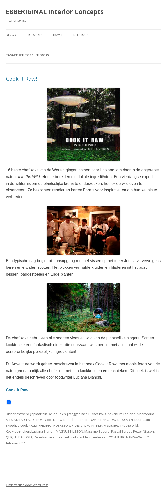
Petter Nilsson (143, 431)
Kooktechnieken (18, 431)
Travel (58, 35)
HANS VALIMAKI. (83, 425)
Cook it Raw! (21, 78)
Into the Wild (129, 425)
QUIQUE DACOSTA (19, 437)
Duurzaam (142, 419)
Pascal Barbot (121, 431)
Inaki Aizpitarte (107, 425)
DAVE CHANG (99, 419)
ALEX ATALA (14, 419)
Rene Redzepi (44, 437)
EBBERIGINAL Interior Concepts (55, 11)
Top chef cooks (67, 437)
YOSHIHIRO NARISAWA (125, 437)
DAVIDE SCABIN (122, 419)
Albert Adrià (145, 414)
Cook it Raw (53, 419)
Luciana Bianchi (42, 431)
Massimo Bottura (97, 431)
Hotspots (34, 35)
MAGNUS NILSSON (69, 431)
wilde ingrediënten (94, 437)
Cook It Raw (17, 390)
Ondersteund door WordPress (27, 485)
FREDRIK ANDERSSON (54, 425)
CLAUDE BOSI (33, 419)
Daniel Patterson (75, 419)
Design (11, 35)
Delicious (80, 35)
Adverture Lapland (121, 414)
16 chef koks (97, 414)
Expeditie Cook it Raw (21, 425)
